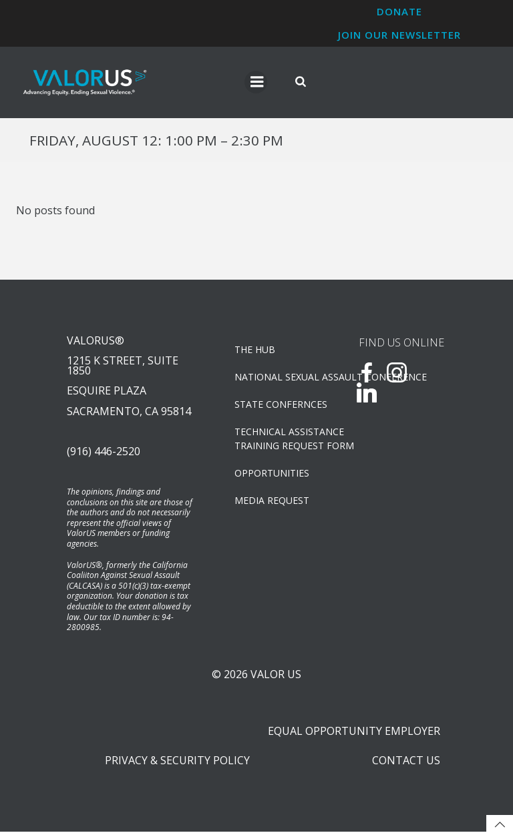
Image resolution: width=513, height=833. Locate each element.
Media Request (271, 501)
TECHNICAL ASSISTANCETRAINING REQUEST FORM (278, 439)
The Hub (254, 350)
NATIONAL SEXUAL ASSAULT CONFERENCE (278, 377)
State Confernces (278, 404)
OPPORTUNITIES (271, 473)
